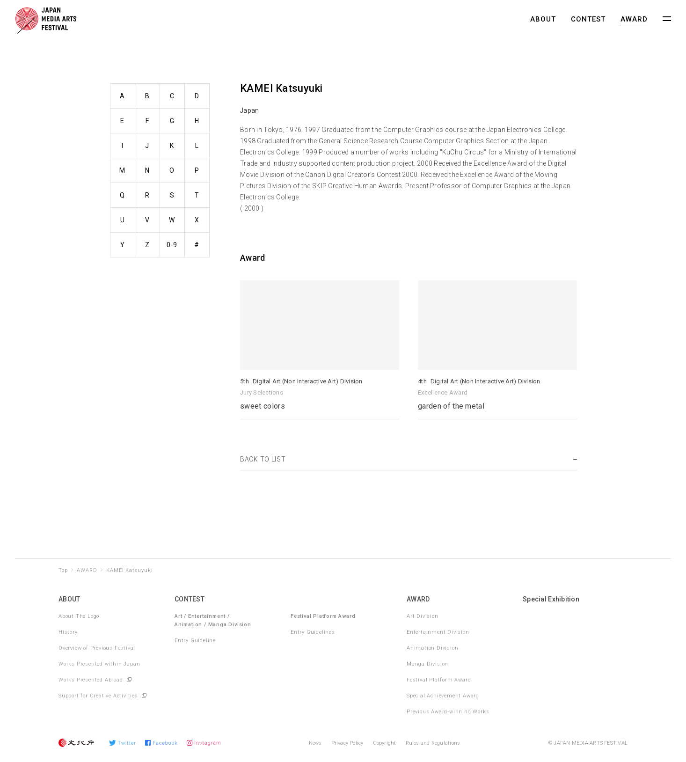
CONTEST (588, 19)
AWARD (634, 19)
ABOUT (543, 19)
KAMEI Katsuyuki (129, 570)
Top (62, 570)
